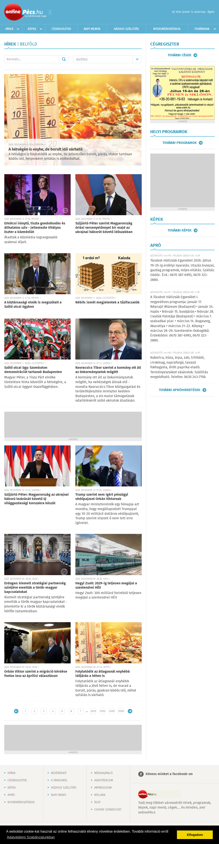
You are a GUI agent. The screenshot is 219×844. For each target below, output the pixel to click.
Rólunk (99, 795)
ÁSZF (97, 802)
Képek (32, 29)
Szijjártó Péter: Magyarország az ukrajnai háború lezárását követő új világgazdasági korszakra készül (36, 499)
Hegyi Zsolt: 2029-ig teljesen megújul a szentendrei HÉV (106, 585)
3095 (111, 711)
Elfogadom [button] (195, 834)
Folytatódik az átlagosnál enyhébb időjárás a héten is (102, 674)
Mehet (64, 59)
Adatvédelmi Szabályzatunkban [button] (31, 837)
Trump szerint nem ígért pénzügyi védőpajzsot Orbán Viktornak (101, 497)
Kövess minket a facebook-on (169, 774)
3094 (102, 711)
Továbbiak (202, 29)
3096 (121, 711)
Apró (11, 795)
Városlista (50, 12)
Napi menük (92, 29)
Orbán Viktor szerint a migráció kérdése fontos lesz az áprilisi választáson (35, 674)
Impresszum (103, 787)
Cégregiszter (61, 29)
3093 (93, 711)
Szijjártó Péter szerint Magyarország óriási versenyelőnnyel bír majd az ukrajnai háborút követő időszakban (103, 228)
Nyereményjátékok (167, 29)
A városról (59, 780)
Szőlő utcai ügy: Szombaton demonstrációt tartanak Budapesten (33, 370)
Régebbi (130, 711)
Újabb (16, 711)
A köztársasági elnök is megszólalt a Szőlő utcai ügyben (33, 304)
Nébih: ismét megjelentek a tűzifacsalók (107, 302)
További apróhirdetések (179, 390)
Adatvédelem (103, 780)
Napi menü (58, 795)
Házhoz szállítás (126, 29)
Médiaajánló (103, 773)
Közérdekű (58, 773)
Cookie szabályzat (107, 809)
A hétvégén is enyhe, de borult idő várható (46, 149)
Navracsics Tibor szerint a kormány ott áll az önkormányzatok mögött (108, 370)
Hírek (9, 29)
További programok (180, 143)
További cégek (179, 55)
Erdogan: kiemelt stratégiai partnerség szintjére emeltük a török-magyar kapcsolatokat (35, 588)
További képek (180, 230)
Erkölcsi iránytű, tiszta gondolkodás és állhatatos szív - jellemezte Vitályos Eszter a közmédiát (34, 228)
